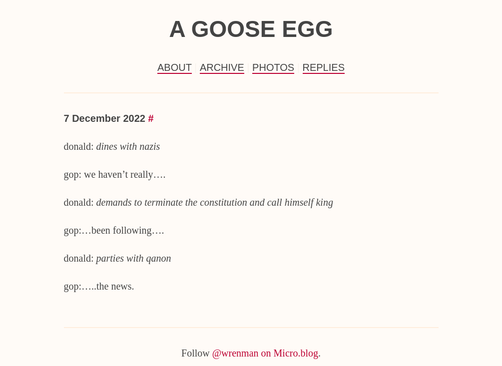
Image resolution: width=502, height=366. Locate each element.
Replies (324, 67)
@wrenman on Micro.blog (265, 353)
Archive (222, 67)
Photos (273, 67)
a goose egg (251, 29)
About (174, 67)
